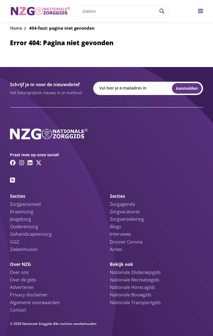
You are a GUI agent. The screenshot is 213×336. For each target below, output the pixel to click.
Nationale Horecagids (132, 287)
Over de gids (23, 280)
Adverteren (22, 287)
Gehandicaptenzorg (31, 234)
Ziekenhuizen (24, 249)
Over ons (19, 272)
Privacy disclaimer (29, 295)
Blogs (115, 227)
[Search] (162, 11)
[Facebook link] (13, 162)
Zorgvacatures (125, 212)
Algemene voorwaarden (35, 302)
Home (16, 28)
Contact (18, 310)
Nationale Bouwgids (130, 295)
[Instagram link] (21, 162)
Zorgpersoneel (25, 204)
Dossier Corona (126, 242)
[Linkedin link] (29, 162)
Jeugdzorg (20, 219)
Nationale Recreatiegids (134, 280)
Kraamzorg (21, 212)
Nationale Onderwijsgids (135, 272)
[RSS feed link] (12, 180)
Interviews (120, 234)
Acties (116, 249)
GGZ (14, 242)
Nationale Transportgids (135, 302)
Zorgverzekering (127, 219)
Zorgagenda (122, 204)
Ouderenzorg (24, 227)
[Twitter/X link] (39, 162)
